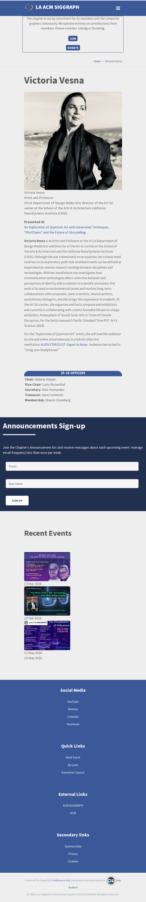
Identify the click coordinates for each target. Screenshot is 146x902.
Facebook (73, 724)
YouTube (73, 701)
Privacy (73, 854)
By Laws (73, 765)
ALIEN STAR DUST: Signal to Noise (64, 344)
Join (73, 38)
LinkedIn (73, 716)
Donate (73, 48)
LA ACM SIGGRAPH (57, 6)
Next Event (73, 757)
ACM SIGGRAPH (73, 805)
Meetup (73, 709)
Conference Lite (61, 880)
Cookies (73, 861)
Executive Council (73, 772)
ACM (73, 813)
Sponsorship (73, 846)
